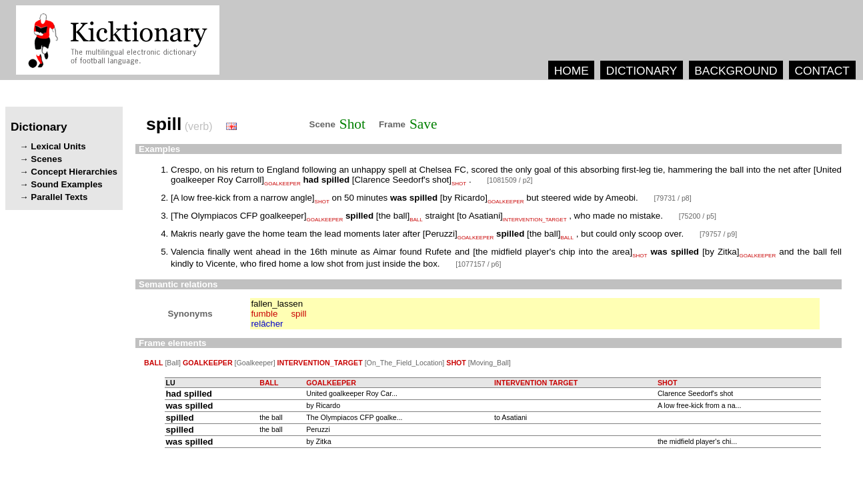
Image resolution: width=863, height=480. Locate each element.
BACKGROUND (735, 70)
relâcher (267, 324)
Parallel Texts (59, 197)
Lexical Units (58, 146)
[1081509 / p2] (509, 180)
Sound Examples (66, 184)
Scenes (46, 159)
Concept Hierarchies (74, 172)
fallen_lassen (277, 304)
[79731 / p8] (672, 198)
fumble (264, 314)
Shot (352, 124)
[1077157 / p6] (478, 264)
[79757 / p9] (718, 234)
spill (298, 314)
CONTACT (821, 70)
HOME (571, 70)
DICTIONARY (642, 70)
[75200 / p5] (697, 216)
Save (423, 124)
